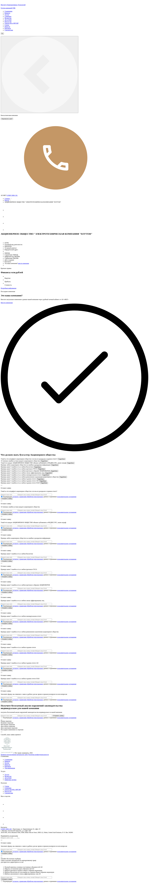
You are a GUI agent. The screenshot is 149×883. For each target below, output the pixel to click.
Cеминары (8, 788)
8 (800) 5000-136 (50, 195)
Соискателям (9, 30)
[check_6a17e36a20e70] (1, 574)
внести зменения (23, 263)
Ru (2, 33)
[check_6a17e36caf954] (1, 851)
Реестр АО (8, 21)
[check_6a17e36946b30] (1, 528)
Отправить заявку (7, 498)
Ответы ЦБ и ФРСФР (11, 23)
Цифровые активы (10, 780)
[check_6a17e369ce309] (1, 559)
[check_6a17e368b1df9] (1, 496)
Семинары (8, 16)
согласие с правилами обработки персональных (27, 496)
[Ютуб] (8, 216)
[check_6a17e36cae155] (1, 717)
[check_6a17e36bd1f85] (1, 668)
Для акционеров (10, 768)
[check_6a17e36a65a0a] (1, 590)
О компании (8, 11)
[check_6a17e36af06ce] (1, 621)
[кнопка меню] (39, 74)
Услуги (7, 15)
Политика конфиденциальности (38, 754)
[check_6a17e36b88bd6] (1, 652)
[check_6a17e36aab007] (1, 606)
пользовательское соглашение (66, 496)
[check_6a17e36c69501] (1, 699)
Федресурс (8, 18)
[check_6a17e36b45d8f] (1, 637)
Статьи (7, 25)
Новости (7, 26)
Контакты (8, 28)
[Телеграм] (8, 210)
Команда (7, 13)
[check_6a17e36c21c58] (1, 684)
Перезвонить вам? (7, 118)
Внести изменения (7, 302)
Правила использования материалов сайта (14, 754)
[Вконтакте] (8, 223)
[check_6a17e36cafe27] (1, 881)
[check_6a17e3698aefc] (1, 543)
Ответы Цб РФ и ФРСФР (13, 789)
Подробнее (61, 459)
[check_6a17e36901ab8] (1, 512)
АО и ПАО (8, 20)
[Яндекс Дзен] (8, 230)
